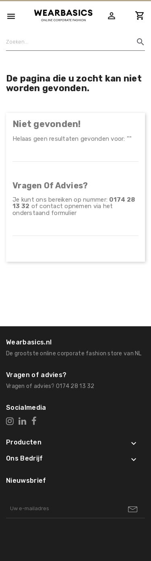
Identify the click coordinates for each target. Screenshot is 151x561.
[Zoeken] (72, 41)
